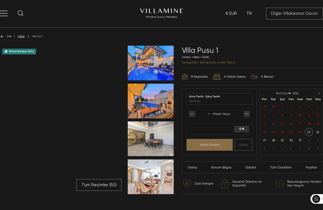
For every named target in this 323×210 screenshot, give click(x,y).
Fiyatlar (311, 167)
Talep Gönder (209, 145)
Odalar (250, 167)
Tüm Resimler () (99, 184)
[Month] (283, 93)
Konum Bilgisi (221, 167)
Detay (243, 145)
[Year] (300, 93)
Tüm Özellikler (281, 167)
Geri (5, 36)
